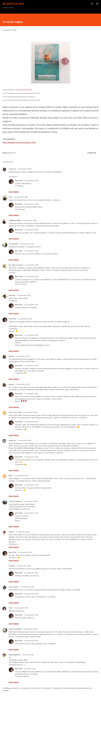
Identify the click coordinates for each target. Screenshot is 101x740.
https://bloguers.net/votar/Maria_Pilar (19, 143)
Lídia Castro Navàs (15, 412)
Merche (11, 532)
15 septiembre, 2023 (31, 204)
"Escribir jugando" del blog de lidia (23, 90)
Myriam (11, 356)
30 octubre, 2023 (30, 669)
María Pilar (19, 180)
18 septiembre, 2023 (30, 629)
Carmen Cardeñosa (15, 501)
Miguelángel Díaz (15, 655)
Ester (11, 197)
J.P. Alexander (13, 244)
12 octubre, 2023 (28, 655)
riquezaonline (14, 587)
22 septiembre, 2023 (31, 573)
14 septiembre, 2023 (24, 169)
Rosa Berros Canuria (16, 265)
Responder (14, 192)
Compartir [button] (91, 153)
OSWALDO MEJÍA (15, 220)
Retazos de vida (13, 3)
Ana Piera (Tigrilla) (15, 629)
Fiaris (11, 608)
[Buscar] (92, 4)
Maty (10, 475)
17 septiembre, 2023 (31, 365)
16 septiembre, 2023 (24, 440)
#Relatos (12, 153)
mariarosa (12, 169)
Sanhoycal (12, 440)
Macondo (12, 295)
